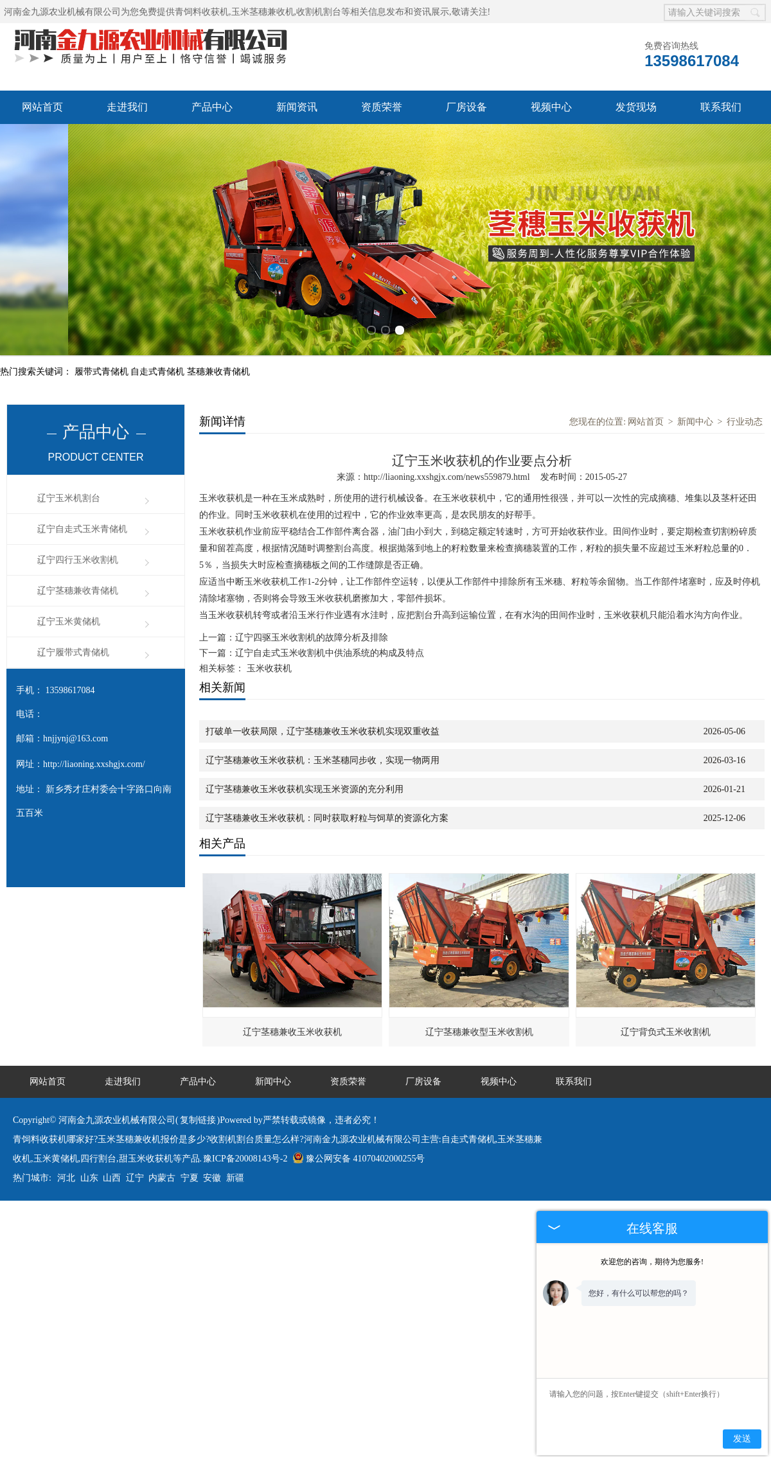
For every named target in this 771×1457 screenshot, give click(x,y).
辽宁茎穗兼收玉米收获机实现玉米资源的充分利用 (304, 737)
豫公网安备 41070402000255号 (358, 1106)
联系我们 (720, 107)
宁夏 (190, 1126)
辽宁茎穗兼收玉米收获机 (292, 980)
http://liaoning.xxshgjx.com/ (94, 712)
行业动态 (745, 370)
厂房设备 (466, 107)
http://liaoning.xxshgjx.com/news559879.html (447, 425)
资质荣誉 (381, 107)
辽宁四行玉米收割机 (77, 508)
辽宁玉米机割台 (68, 446)
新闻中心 (695, 370)
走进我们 (127, 107)
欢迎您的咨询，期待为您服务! (652, 1261)
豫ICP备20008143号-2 (245, 1106)
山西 (112, 1126)
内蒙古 (161, 1126)
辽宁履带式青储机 (73, 600)
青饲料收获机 (202, 12)
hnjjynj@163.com (75, 686)
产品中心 (212, 107)
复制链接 (198, 1068)
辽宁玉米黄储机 (68, 569)
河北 (66, 1126)
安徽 (212, 1126)
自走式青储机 (158, 319)
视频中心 (551, 107)
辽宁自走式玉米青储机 (82, 477)
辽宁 (135, 1126)
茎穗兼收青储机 (218, 319)
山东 (89, 1126)
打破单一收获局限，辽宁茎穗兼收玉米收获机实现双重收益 (322, 679)
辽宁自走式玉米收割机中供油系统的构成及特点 (329, 601)
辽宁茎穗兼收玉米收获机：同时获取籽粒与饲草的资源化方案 (327, 766)
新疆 (235, 1126)
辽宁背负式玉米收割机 (666, 980)
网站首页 (42, 107)
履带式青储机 (103, 319)
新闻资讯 (296, 107)
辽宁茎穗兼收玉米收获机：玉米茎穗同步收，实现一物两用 (322, 708)
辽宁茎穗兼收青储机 (77, 538)
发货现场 (636, 107)
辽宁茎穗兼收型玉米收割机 (479, 980)
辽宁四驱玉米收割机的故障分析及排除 (311, 585)
